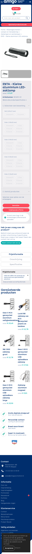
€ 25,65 (8, 323)
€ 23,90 (8, 403)
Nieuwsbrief (5, 495)
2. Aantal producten (11, 192)
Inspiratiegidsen (6, 490)
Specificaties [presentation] (16, 264)
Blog (2, 500)
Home (3, 30)
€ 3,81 (22, 393)
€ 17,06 (23, 365)
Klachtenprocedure (7, 519)
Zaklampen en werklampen (10, 34)
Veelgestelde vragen (8, 503)
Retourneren (5, 517)
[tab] (16, 254)
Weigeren (17, 547)
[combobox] (13, 18)
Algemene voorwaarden (9, 530)
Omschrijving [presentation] (16, 259)
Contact (4, 511)
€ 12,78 (23, 329)
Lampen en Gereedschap (9, 32)
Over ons (4, 485)
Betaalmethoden (7, 514)
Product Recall (6, 522)
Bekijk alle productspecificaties (14, 100)
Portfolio (4, 498)
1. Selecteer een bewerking (14, 106)
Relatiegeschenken (13, 30)
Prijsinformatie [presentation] (16, 254)
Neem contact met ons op (11, 243)
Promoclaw (5, 493)
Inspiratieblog (6, 488)
